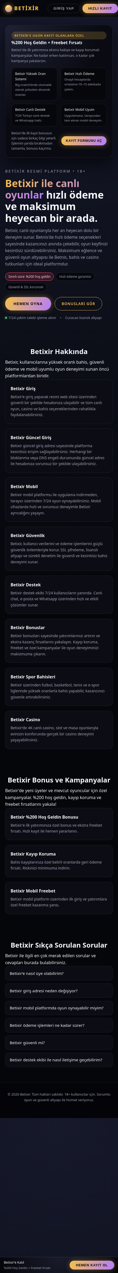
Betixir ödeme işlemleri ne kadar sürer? (47, 1025)
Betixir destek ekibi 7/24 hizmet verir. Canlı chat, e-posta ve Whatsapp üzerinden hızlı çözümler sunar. (59, 1062)
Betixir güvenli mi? (27, 1042)
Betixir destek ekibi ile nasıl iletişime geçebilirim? (56, 1059)
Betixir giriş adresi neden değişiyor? (44, 990)
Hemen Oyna (28, 304)
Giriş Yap (64, 8)
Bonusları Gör (78, 303)
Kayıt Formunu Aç (84, 141)
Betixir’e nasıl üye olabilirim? (36, 973)
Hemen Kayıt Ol (92, 1265)
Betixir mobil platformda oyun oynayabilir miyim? (57, 1007)
